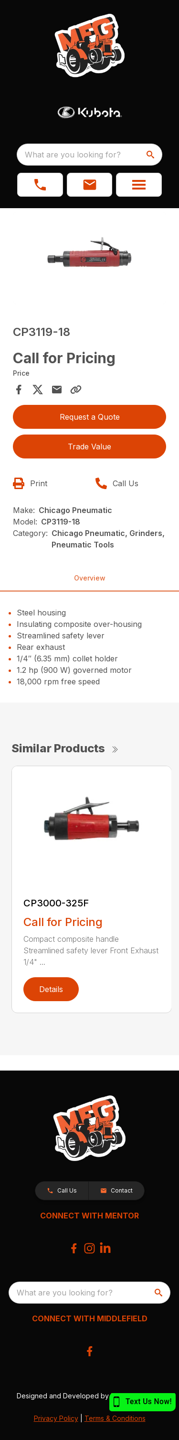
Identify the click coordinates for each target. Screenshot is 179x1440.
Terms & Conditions (115, 1418)
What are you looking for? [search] (73, 154)
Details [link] (51, 989)
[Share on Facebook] (18, 389)
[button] (90, 185)
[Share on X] (37, 389)
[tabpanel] (90, 259)
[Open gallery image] (90, 258)
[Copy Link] (76, 389)
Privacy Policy (56, 1418)
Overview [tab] (89, 578)
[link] (40, 185)
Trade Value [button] (89, 446)
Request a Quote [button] (90, 417)
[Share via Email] (57, 389)
